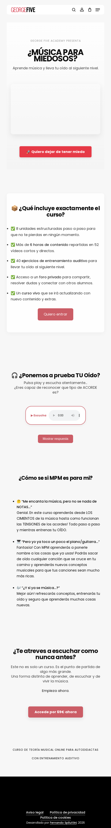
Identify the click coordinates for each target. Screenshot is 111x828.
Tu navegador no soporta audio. (64, 415)
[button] (98, 10)
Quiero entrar (55, 314)
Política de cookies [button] (55, 817)
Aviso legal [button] (34, 812)
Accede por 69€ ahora (56, 711)
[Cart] (90, 9)
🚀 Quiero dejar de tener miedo (55, 151)
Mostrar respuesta (55, 438)
